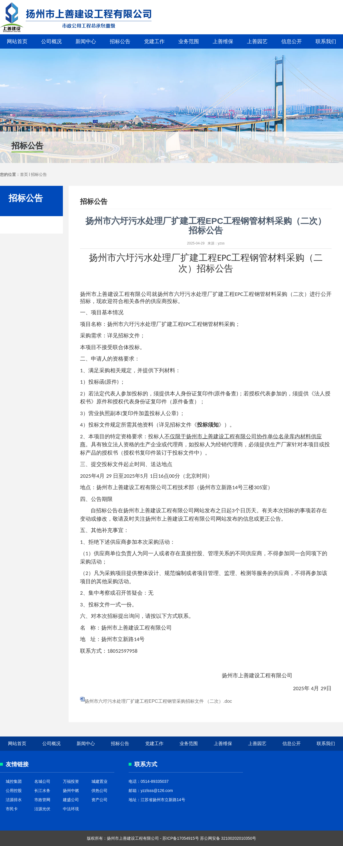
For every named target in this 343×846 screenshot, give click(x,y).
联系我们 (326, 41)
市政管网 (42, 799)
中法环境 (71, 809)
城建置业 (99, 781)
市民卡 (12, 809)
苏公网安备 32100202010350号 (228, 838)
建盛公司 (71, 799)
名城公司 (42, 781)
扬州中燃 (71, 790)
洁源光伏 (42, 809)
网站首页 (17, 41)
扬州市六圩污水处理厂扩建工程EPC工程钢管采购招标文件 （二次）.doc (158, 701)
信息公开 (291, 41)
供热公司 (99, 790)
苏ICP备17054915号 (180, 838)
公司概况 (51, 41)
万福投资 (71, 781)
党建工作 (154, 41)
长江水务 (42, 790)
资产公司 (99, 799)
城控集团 (14, 781)
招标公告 (120, 41)
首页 (24, 174)
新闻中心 (85, 41)
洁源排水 (14, 799)
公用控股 (14, 790)
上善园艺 (257, 41)
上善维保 (223, 41)
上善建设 (66, 17)
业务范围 (188, 41)
